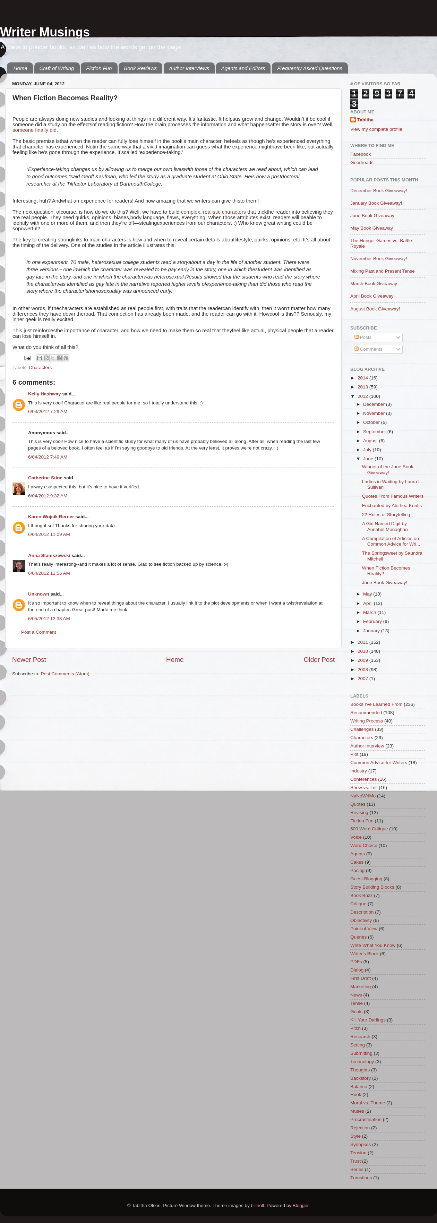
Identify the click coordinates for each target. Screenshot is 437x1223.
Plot (354, 754)
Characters (40, 367)
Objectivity (361, 920)
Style (355, 1136)
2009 (363, 660)
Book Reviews (140, 68)
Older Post (319, 659)
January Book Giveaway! (376, 203)
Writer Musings (45, 32)
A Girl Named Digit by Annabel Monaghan (385, 526)
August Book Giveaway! (375, 308)
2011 (363, 642)
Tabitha (365, 119)
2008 (363, 669)
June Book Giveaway (372, 215)
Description (362, 912)
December (374, 404)
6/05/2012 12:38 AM (49, 618)
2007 (363, 678)
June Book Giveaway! (385, 582)
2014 (363, 377)
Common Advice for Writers (378, 762)
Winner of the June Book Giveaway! (387, 469)
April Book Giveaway (372, 296)
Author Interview (367, 746)
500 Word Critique (369, 828)
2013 (363, 387)
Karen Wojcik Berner (51, 516)
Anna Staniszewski (49, 555)
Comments (368, 349)
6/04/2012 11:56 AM (49, 573)
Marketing (360, 986)
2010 (363, 651)
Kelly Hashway (44, 393)
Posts (363, 337)
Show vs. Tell (364, 787)
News (356, 995)
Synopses (360, 1144)
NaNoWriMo (363, 795)
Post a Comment (38, 632)
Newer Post (29, 659)
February (373, 621)
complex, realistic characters (213, 212)
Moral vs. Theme (367, 1102)
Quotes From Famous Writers (393, 496)
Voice (356, 837)
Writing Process (366, 721)
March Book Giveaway (373, 283)
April (368, 603)
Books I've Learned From (376, 704)
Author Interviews (189, 68)
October (372, 422)
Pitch (355, 1028)
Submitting (361, 1053)
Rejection (360, 1127)
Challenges (362, 729)
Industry (358, 770)
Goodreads (362, 162)
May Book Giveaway (371, 228)
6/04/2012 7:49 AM (47, 457)
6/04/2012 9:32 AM (47, 495)
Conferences (363, 779)
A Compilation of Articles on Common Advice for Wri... (391, 541)
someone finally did (34, 130)
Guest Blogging (366, 878)
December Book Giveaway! (378, 190)
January (372, 630)
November (374, 413)
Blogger (301, 1205)
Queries (358, 937)
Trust (355, 1161)
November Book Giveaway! (378, 258)
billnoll (257, 1205)
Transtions (361, 1177)
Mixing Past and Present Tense (382, 271)
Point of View (364, 928)
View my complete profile (376, 129)
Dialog (356, 970)
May (368, 594)
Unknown (38, 594)
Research (360, 1036)
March (370, 612)
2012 (363, 396)
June (369, 458)
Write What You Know (372, 945)
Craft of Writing (57, 68)
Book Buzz (361, 895)
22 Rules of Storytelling (386, 514)
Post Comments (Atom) (65, 673)
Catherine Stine (45, 477)
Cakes (356, 862)
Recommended (366, 712)
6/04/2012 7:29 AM (47, 411)
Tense (356, 1003)
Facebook (360, 154)
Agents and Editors (243, 68)
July (368, 449)
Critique (358, 903)
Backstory (360, 1078)
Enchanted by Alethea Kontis (392, 505)
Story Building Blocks (372, 887)
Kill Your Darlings (368, 1020)
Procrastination (366, 1119)
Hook (355, 1094)
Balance (358, 1086)
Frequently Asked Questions (309, 68)
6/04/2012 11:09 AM (49, 534)
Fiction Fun (99, 68)
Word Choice (363, 845)
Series (356, 1169)
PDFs (356, 961)
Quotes (358, 804)
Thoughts (360, 1069)
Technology (362, 1061)
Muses (357, 1111)
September (375, 431)
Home (20, 68)
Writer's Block (364, 953)
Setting (357, 1044)
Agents (357, 853)
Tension (358, 1152)
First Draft (360, 978)
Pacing (357, 870)
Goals (356, 1011)
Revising (359, 812)
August (371, 440)
